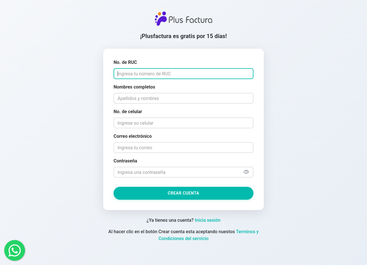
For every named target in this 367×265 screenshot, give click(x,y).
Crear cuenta (183, 193)
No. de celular (128, 111)
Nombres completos (134, 87)
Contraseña (125, 161)
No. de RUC (125, 62)
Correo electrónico (133, 136)
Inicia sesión (207, 220)
